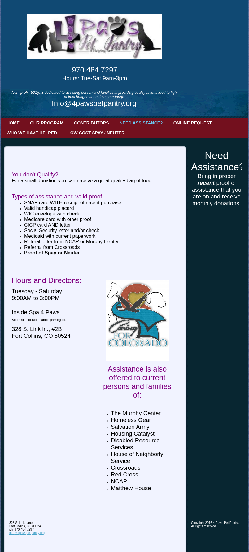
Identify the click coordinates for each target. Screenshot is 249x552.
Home (13, 122)
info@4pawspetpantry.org (27, 533)
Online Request (192, 122)
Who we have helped (32, 132)
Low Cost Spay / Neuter (96, 132)
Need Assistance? (141, 122)
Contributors (91, 122)
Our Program (46, 122)
